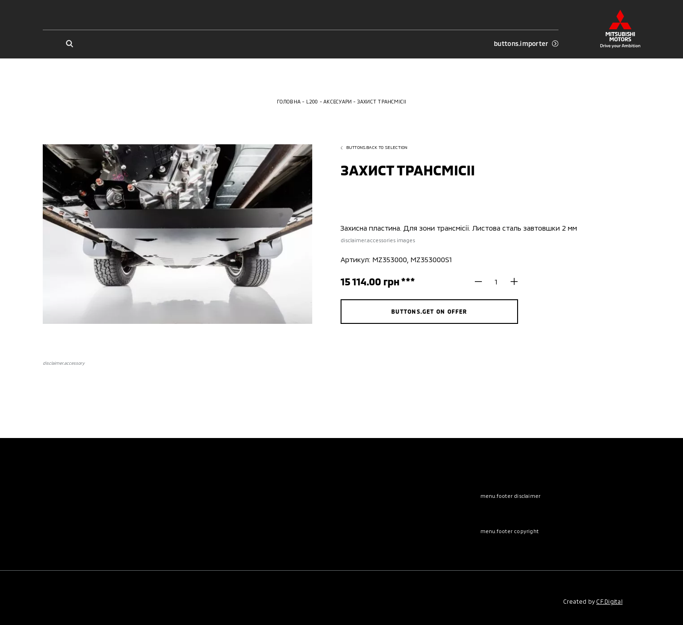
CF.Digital (609, 601)
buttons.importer (526, 43)
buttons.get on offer (429, 311)
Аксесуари (337, 101)
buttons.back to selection (374, 147)
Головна (289, 101)
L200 (312, 101)
